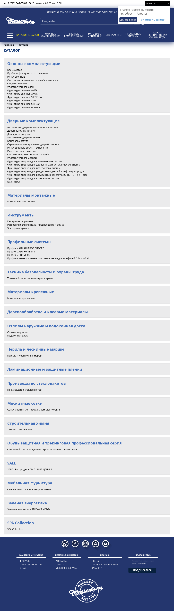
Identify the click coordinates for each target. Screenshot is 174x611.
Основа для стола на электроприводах (30, 489)
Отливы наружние (18, 332)
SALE (11, 463)
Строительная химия (28, 423)
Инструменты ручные (20, 221)
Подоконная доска (18, 335)
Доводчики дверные (19, 134)
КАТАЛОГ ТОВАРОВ (27, 35)
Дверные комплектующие (74, 35)
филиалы (25, 561)
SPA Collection (20, 522)
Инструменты (113, 35)
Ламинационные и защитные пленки (44, 369)
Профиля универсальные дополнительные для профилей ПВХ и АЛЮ (48, 258)
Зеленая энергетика (27, 502)
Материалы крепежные (30, 291)
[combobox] (157, 3)
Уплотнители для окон (20, 86)
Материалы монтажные (95, 35)
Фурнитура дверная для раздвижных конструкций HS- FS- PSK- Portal (47, 174)
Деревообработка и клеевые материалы (47, 311)
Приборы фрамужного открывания (27, 73)
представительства (31, 564)
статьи (96, 561)
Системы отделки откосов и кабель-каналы (32, 80)
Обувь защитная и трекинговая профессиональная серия (64, 442)
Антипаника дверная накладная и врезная (32, 127)
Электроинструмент (19, 228)
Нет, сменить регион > (153, 19)
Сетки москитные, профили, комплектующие (33, 409)
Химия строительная (19, 429)
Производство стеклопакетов (36, 383)
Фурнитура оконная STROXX (23, 103)
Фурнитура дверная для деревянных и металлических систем (43, 164)
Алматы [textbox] (150, 3)
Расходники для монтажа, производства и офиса (35, 224)
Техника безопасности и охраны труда (157, 35)
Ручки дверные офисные (21, 151)
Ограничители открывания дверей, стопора (33, 144)
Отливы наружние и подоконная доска (46, 325)
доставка (61, 561)
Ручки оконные (16, 76)
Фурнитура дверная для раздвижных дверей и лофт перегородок (45, 171)
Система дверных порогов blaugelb (28, 154)
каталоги (97, 568)
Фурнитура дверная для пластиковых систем (33, 168)
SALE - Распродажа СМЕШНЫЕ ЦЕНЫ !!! (30, 469)
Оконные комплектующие (50, 35)
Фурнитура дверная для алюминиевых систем (34, 161)
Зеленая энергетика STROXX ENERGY (28, 509)
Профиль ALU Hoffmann (21, 251)
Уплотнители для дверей (22, 157)
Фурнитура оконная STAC (22, 100)
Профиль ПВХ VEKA (18, 255)
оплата (60, 564)
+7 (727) (15, 3)
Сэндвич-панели (17, 83)
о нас (23, 568)
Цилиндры (13, 181)
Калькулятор (14, 69)
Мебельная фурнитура (29, 482)
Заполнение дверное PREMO (24, 137)
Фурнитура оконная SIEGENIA (24, 97)
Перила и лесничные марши (35, 349)
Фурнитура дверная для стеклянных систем (33, 178)
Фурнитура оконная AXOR (22, 93)
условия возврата (66, 568)
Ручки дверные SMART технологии (27, 147)
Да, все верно (128, 19)
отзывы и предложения (105, 564)
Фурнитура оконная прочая (23, 107)
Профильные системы (133, 35)
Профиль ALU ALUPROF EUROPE (25, 248)
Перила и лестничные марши (24, 355)
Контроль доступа (17, 140)
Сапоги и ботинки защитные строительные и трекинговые (42, 449)
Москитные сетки (24, 403)
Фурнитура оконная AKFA (22, 90)
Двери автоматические (21, 130)
